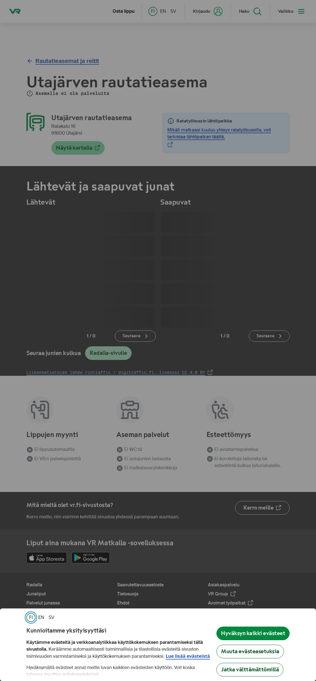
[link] (30, 617)
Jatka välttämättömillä (250, 669)
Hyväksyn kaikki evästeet (253, 633)
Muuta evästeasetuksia (250, 651)
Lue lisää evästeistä (188, 656)
